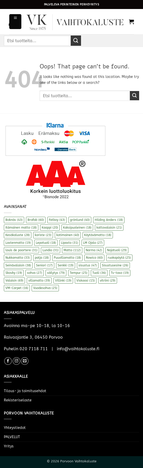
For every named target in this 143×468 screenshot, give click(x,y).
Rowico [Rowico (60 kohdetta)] (94, 257)
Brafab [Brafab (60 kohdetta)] (36, 220)
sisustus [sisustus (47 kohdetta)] (87, 265)
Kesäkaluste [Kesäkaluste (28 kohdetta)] (17, 235)
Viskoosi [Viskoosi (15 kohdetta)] (85, 280)
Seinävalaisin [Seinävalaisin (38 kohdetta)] (18, 265)
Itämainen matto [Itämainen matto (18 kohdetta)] (21, 227)
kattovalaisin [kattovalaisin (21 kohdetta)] (109, 227)
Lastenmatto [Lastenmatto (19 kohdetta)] (18, 243)
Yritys (9, 446)
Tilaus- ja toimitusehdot (25, 391)
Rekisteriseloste (18, 400)
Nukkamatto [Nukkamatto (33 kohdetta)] (17, 257)
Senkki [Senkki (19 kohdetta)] (66, 265)
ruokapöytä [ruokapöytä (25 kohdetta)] (119, 257)
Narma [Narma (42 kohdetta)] (94, 250)
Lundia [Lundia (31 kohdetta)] (50, 250)
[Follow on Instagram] (16, 361)
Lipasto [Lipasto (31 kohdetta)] (69, 243)
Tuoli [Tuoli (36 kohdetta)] (99, 273)
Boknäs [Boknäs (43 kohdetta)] (14, 220)
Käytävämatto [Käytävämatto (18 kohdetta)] (97, 235)
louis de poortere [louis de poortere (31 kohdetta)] (21, 250)
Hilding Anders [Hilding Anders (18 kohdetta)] (109, 220)
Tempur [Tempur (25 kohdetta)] (78, 273)
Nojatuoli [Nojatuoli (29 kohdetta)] (117, 250)
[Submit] (76, 40)
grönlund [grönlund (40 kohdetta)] (80, 220)
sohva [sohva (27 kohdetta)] (34, 273)
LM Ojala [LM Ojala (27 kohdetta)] (93, 243)
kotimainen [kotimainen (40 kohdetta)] (67, 235)
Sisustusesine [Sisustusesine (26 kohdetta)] (115, 265)
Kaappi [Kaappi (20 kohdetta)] (50, 227)
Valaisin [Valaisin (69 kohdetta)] (14, 280)
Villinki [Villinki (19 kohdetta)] (63, 280)
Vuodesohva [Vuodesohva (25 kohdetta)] (45, 288)
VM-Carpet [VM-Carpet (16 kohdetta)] (16, 288)
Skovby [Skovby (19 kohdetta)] (13, 273)
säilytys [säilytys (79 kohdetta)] (56, 273)
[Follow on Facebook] (8, 361)
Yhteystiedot (15, 428)
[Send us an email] (25, 361)
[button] (15, 21)
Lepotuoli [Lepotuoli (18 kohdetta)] (46, 243)
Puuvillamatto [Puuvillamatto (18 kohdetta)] (67, 257)
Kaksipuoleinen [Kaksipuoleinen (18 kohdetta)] (77, 227)
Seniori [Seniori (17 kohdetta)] (44, 265)
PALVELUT (12, 437)
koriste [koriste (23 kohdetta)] (43, 235)
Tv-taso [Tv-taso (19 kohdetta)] (120, 273)
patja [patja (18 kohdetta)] (42, 257)
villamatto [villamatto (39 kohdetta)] (39, 280)
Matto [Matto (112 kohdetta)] (72, 250)
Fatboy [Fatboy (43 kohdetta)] (57, 220)
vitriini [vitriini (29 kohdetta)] (107, 280)
